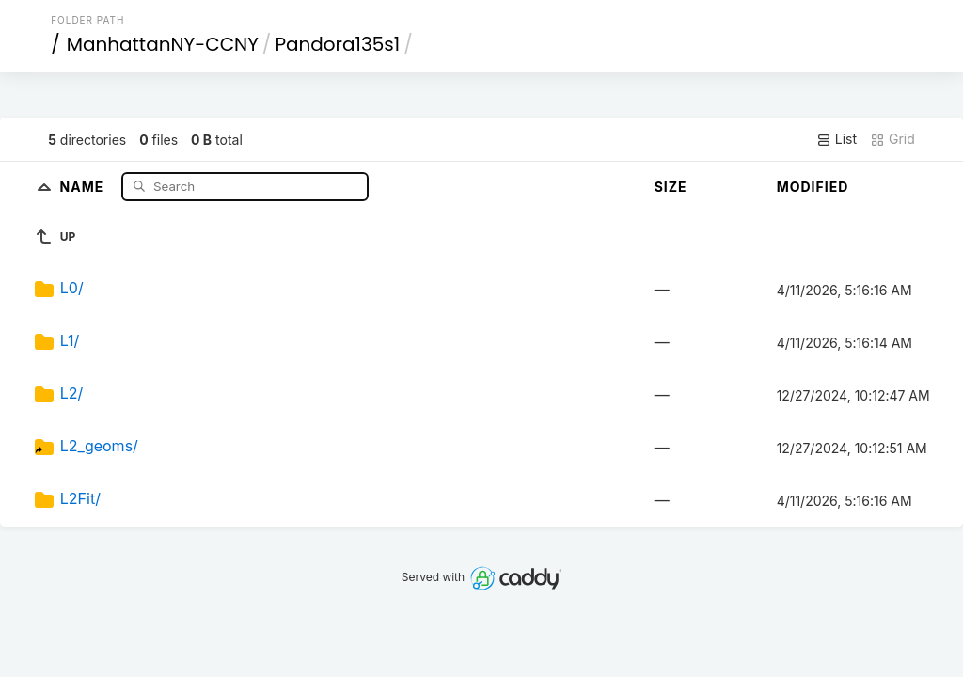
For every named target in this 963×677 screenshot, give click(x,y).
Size (671, 187)
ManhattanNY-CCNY (163, 44)
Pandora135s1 (337, 44)
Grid (892, 139)
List (836, 139)
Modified (813, 187)
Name (84, 186)
